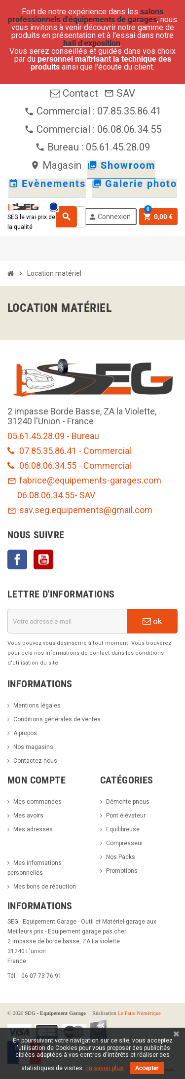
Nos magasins (33, 747)
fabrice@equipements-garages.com (84, 480)
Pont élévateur (126, 815)
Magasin (55, 165)
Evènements (47, 183)
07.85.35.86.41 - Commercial (69, 451)
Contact (74, 93)
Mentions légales (37, 705)
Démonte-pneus (127, 801)
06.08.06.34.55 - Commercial (69, 465)
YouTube (43, 559)
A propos (25, 733)
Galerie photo (134, 183)
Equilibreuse (123, 829)
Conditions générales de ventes (57, 719)
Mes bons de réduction (44, 886)
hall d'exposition (91, 43)
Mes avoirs (28, 815)
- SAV (84, 495)
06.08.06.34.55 (45, 495)
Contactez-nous (35, 760)
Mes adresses (33, 829)
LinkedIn (69, 559)
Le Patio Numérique (139, 1013)
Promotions (122, 870)
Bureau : (60, 147)
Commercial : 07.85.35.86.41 (92, 111)
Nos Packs (120, 857)
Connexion (109, 217)
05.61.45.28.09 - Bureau (53, 436)
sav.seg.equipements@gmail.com (79, 510)
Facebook (17, 559)
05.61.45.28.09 (118, 147)
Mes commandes (37, 801)
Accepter (146, 1068)
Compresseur (124, 843)
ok (152, 621)
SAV (119, 93)
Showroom (121, 165)
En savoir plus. (105, 1068)
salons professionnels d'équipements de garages (85, 15)
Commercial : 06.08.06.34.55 (92, 129)
